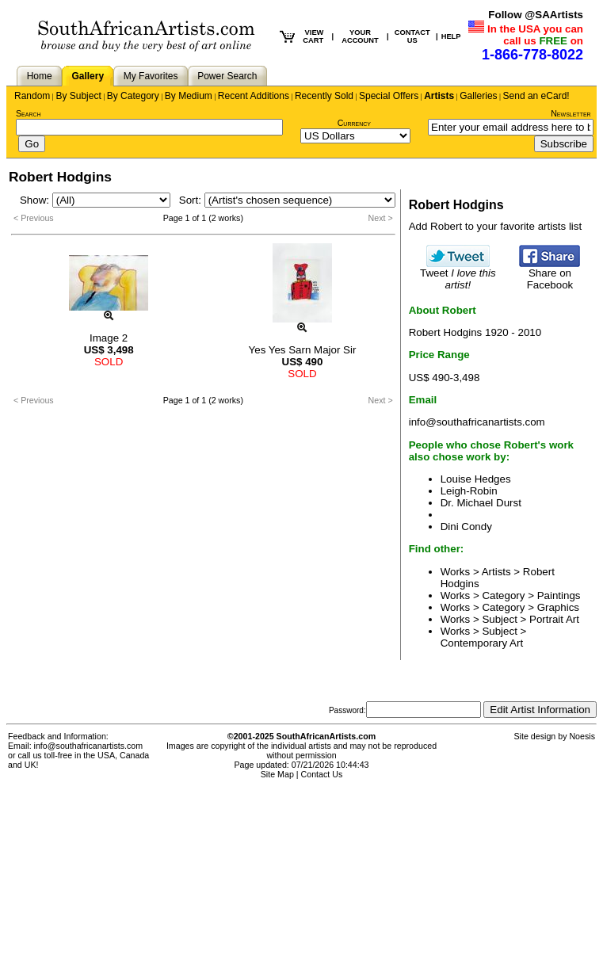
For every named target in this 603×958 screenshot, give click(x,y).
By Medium (188, 95)
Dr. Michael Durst (481, 503)
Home (39, 76)
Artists (439, 95)
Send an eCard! (536, 95)
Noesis (582, 736)
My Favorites (151, 76)
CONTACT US (412, 36)
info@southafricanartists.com (477, 422)
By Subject (78, 95)
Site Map (277, 774)
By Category (133, 95)
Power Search (227, 76)
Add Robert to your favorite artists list (495, 226)
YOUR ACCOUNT (360, 36)
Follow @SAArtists (535, 15)
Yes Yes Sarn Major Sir (303, 350)
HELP (451, 36)
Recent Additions (253, 95)
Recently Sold (324, 95)
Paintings (559, 595)
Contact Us (322, 774)
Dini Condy (466, 526)
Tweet (458, 274)
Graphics (558, 607)
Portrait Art (554, 619)
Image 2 (109, 338)
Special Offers (388, 95)
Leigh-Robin (469, 491)
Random (32, 95)
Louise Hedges (476, 479)
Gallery (87, 76)
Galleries (478, 95)
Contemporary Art (482, 643)
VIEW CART (313, 36)
